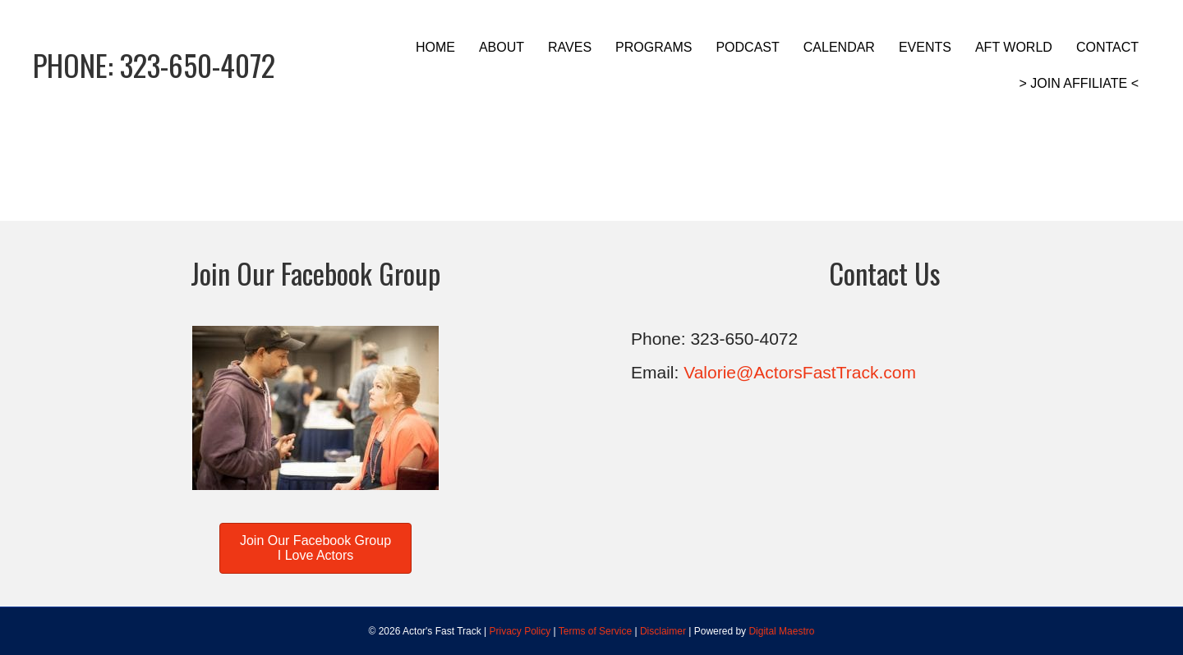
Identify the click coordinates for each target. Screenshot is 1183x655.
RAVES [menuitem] (570, 47)
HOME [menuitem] (435, 47)
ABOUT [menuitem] (501, 47)
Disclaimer (663, 631)
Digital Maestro (781, 631)
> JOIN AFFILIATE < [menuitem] (1079, 83)
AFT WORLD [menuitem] (1013, 47)
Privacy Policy (520, 631)
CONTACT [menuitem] (1107, 47)
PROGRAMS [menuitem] (653, 47)
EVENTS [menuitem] (925, 47)
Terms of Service (595, 631)
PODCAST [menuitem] (747, 47)
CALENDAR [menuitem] (839, 47)
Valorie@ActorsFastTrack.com (800, 372)
